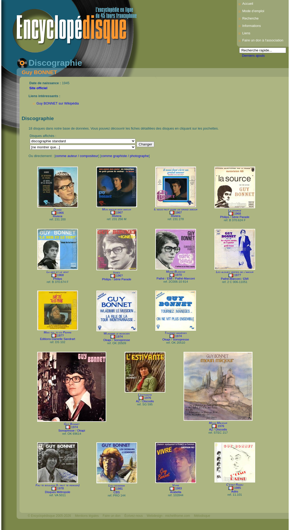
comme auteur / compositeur (76, 156)
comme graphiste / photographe (125, 156)
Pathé (161, 278)
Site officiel (38, 88)
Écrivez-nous (133, 516)
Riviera (57, 216)
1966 (60, 212)
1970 (178, 274)
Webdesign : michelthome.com (168, 516)
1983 (178, 488)
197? (237, 275)
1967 (119, 212)
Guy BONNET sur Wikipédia (57, 103)
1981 (119, 488)
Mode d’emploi (253, 11)
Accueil (247, 4)
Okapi (107, 340)
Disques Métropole (57, 492)
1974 (119, 336)
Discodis (148, 401)
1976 (147, 397)
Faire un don (111, 516)
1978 (60, 488)
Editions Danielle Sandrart (57, 338)
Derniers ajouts (253, 56)
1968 (237, 213)
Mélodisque (202, 516)
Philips (224, 217)
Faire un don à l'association (262, 40)
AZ (138, 401)
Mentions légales (87, 516)
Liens (246, 33)
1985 (237, 487)
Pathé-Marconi (185, 278)
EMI (169, 278)
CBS (117, 492)
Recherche (250, 18)
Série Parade (240, 217)
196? (119, 275)
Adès (234, 491)
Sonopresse (122, 340)
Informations (251, 26)
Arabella (175, 492)
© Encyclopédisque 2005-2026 (49, 516)
